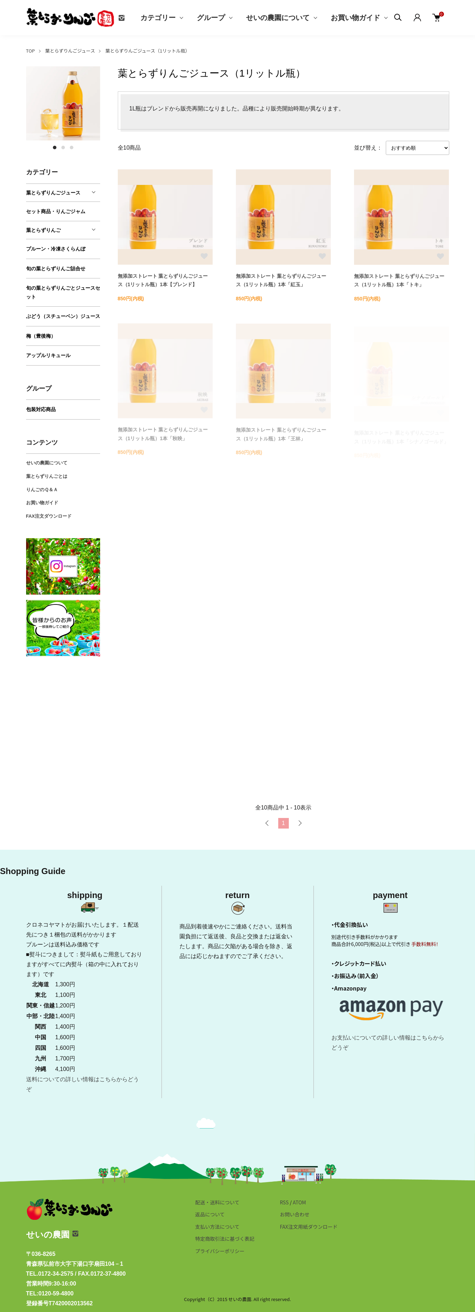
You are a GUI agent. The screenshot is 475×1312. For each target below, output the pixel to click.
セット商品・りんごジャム (55, 211)
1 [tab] (54, 147)
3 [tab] (71, 147)
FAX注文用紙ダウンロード (308, 1226)
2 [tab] (63, 147)
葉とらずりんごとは (46, 476)
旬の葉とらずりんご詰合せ (55, 268)
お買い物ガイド (355, 18)
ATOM (299, 1202)
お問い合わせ (294, 1214)
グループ (211, 18)
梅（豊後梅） (41, 336)
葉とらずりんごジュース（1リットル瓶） (147, 50)
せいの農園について (278, 18)
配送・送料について (217, 1202)
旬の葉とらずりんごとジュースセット (63, 292)
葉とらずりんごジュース (70, 50)
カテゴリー (158, 18)
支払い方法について (217, 1226)
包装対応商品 (41, 409)
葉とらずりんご (43, 230)
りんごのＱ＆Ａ (42, 489)
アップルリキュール (48, 355)
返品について (210, 1214)
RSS (284, 1202)
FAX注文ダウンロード (49, 516)
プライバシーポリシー (220, 1250)
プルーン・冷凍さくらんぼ (55, 249)
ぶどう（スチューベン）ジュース (63, 316)
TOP (30, 50)
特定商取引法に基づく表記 (225, 1238)
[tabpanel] (63, 103)
